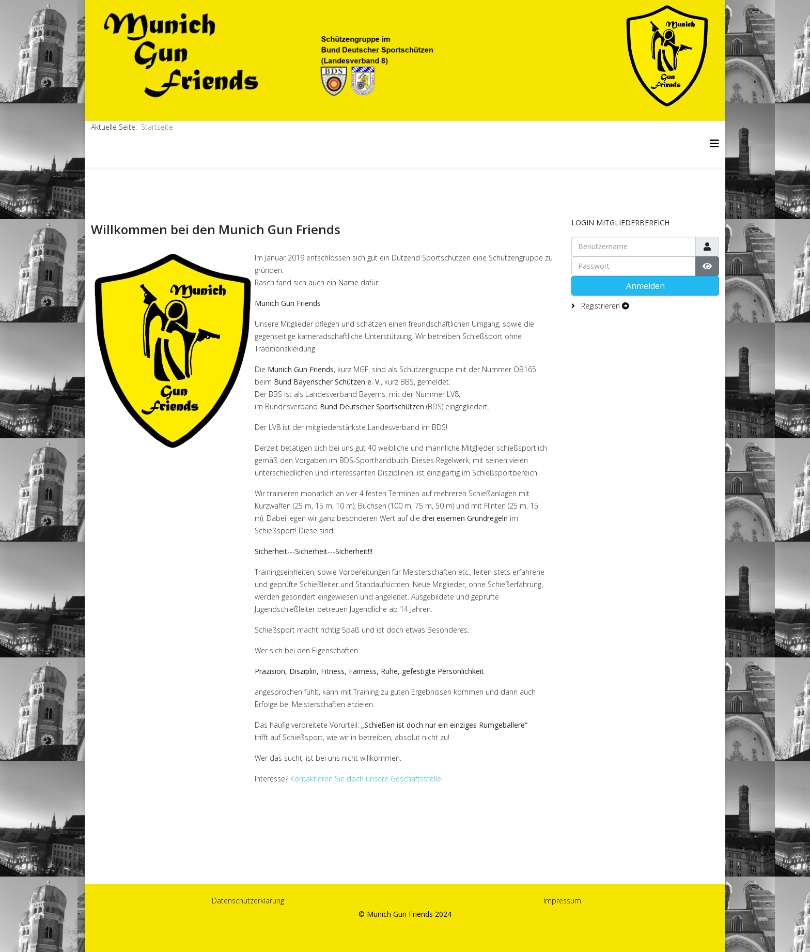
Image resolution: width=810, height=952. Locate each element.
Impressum (562, 900)
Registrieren (604, 306)
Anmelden (645, 285)
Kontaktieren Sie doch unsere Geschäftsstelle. (367, 779)
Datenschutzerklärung (248, 900)
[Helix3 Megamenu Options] (714, 143)
